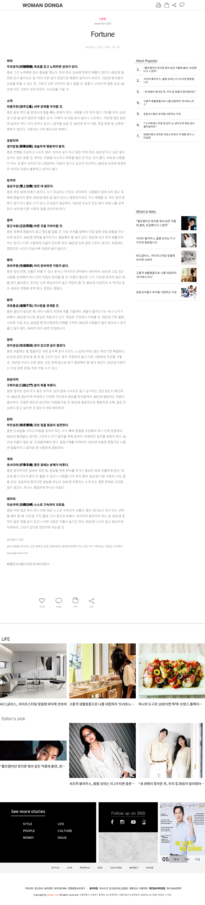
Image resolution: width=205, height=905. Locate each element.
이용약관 (143, 888)
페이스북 (112, 822)
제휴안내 (133, 888)
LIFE (102, 19)
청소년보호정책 (174, 888)
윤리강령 (48, 888)
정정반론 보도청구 (76, 888)
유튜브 (133, 822)
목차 (176, 859)
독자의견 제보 (60, 888)
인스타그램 (122, 822)
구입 (197, 859)
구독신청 (29, 888)
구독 (186, 859)
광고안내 (39, 888)
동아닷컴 (94, 888)
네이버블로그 (143, 822)
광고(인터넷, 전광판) (118, 888)
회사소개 (103, 888)
